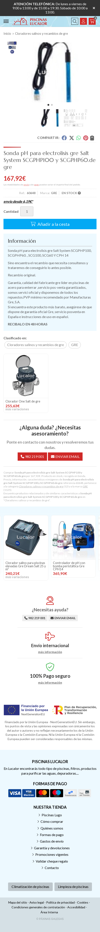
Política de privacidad (60, 902)
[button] (48, 105)
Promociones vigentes (51, 854)
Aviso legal (36, 902)
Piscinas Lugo (52, 815)
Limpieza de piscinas (73, 886)
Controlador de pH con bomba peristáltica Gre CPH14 (69, 566)
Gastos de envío (52, 841)
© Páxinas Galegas (50, 918)
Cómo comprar (52, 821)
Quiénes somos (52, 828)
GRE (85, 486)
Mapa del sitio (17, 902)
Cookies (82, 902)
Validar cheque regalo (52, 861)
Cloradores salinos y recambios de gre (41, 486)
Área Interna (49, 912)
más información (50, 652)
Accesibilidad (76, 907)
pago (36, 184)
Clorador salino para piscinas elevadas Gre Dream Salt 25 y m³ (25, 566)
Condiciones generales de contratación (38, 907)
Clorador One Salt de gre (22, 401)
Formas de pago (52, 835)
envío (26, 184)
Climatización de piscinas (30, 886)
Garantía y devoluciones (52, 848)
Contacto (52, 868)
